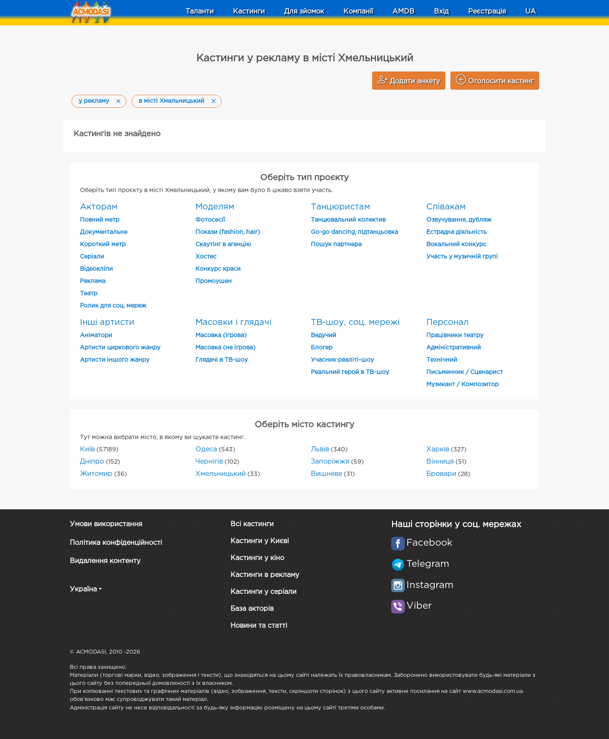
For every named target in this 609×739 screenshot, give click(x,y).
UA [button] (530, 11)
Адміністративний (453, 347)
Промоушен (213, 281)
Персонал (447, 322)
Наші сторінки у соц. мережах (456, 524)
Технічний (441, 360)
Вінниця (440, 462)
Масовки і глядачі (233, 322)
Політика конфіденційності (116, 543)
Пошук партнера (336, 244)
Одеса (206, 449)
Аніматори (96, 335)
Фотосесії (210, 220)
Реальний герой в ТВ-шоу (350, 372)
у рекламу (94, 101)
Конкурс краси (218, 269)
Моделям (214, 207)
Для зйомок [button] (304, 11)
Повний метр (99, 220)
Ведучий (323, 335)
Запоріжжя (330, 462)
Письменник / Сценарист (464, 372)
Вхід (441, 11)
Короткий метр (103, 244)
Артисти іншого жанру (114, 360)
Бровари (441, 474)
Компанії (358, 11)
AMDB (403, 11)
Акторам (99, 207)
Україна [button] (83, 589)
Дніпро (92, 462)
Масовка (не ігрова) (225, 347)
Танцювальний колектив (348, 220)
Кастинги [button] (249, 11)
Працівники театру (454, 335)
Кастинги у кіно (257, 558)
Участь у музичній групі (462, 256)
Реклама (92, 281)
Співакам (446, 207)
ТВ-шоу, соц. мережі (355, 322)
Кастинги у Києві (259, 541)
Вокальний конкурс (456, 244)
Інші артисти (107, 322)
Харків (437, 449)
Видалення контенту (105, 561)
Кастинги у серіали (263, 592)
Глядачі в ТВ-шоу (221, 360)
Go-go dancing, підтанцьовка (354, 232)
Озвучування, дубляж (458, 220)
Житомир (96, 474)
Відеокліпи (96, 269)
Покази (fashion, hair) (227, 232)
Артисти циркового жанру (120, 347)
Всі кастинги (252, 524)
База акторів (252, 609)
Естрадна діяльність (456, 232)
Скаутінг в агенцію (223, 244)
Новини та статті (258, 626)
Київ (87, 449)
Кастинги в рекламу (264, 575)
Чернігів (209, 462)
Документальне (103, 232)
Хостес (206, 256)
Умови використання (106, 524)
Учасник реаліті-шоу (342, 360)
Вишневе (326, 474)
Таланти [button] (200, 11)
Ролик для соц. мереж (113, 305)
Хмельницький (220, 474)
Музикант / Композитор (462, 384)
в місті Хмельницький (171, 101)
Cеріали (92, 256)
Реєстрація (487, 11)
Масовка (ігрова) (221, 335)
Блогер (321, 347)
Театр (88, 293)
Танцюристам (340, 207)
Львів (320, 449)
